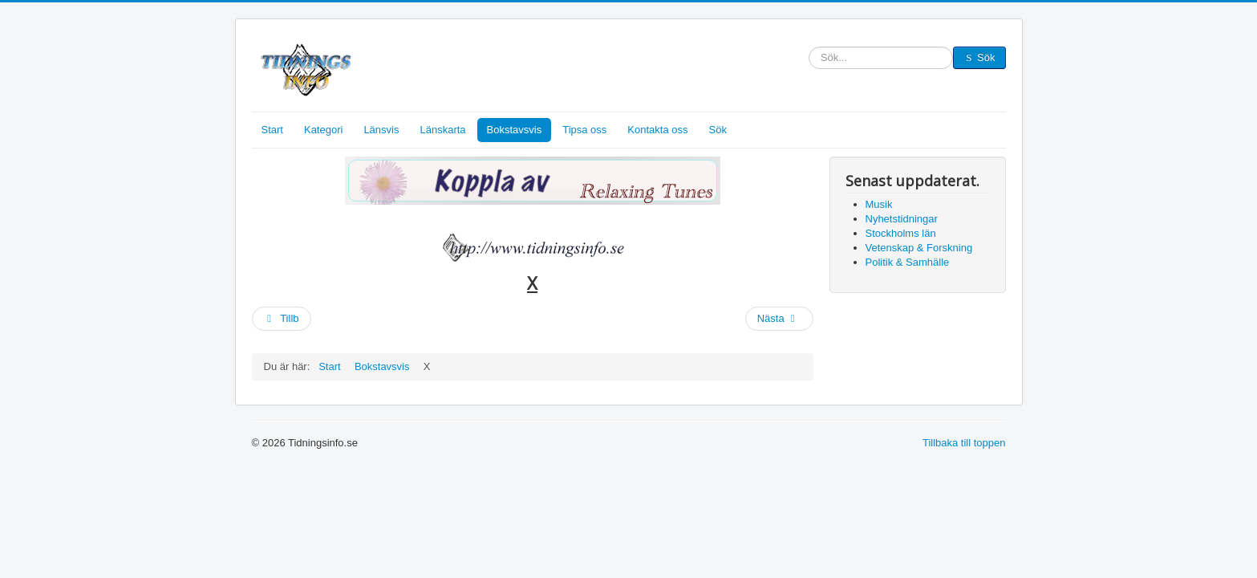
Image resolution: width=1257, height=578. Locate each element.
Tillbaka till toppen (964, 443)
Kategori (323, 130)
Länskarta (442, 130)
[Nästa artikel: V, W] (779, 319)
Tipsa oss (584, 130)
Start (272, 130)
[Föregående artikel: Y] (281, 319)
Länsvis (381, 130)
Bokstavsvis (514, 130)
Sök (979, 57)
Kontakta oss (657, 130)
